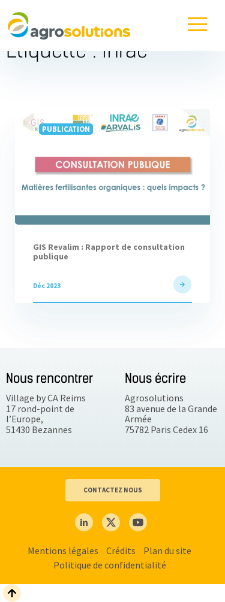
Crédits (121, 550)
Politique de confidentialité (109, 565)
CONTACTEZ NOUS (112, 490)
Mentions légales (63, 550)
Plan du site (167, 550)
